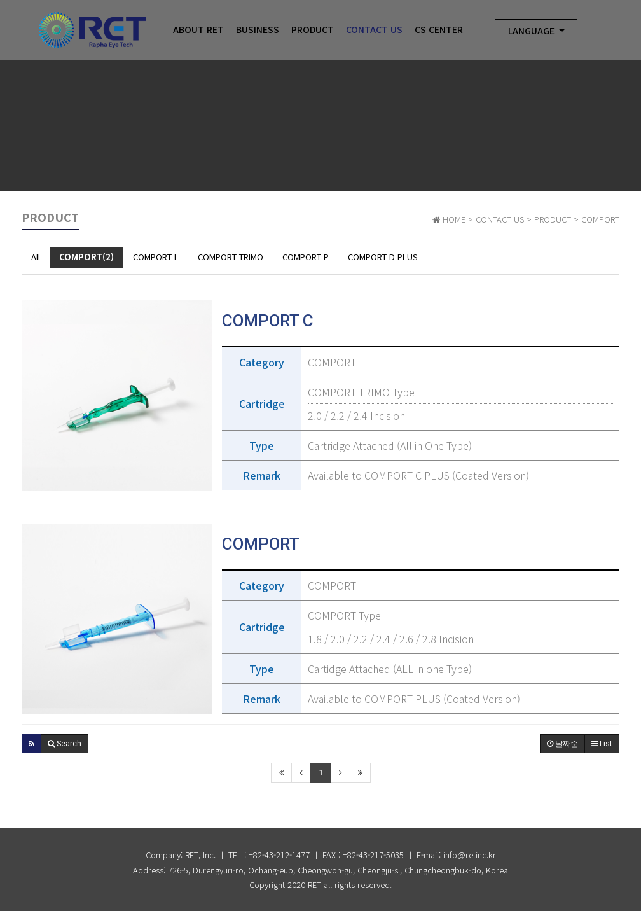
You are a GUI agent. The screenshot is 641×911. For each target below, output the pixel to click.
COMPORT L (156, 257)
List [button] (601, 743)
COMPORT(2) (86, 257)
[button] (31, 743)
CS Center (439, 30)
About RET (198, 30)
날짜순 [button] (562, 743)
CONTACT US (374, 30)
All (35, 257)
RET (314, 885)
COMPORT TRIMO (230, 257)
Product (312, 30)
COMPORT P (305, 257)
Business (257, 30)
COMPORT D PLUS (383, 257)
